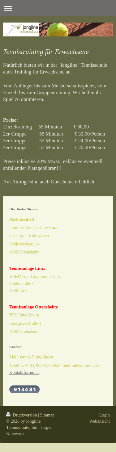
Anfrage (20, 182)
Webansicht (99, 421)
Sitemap (47, 414)
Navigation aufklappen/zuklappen (58, 8)
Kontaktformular (24, 372)
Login (104, 414)
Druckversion (22, 414)
